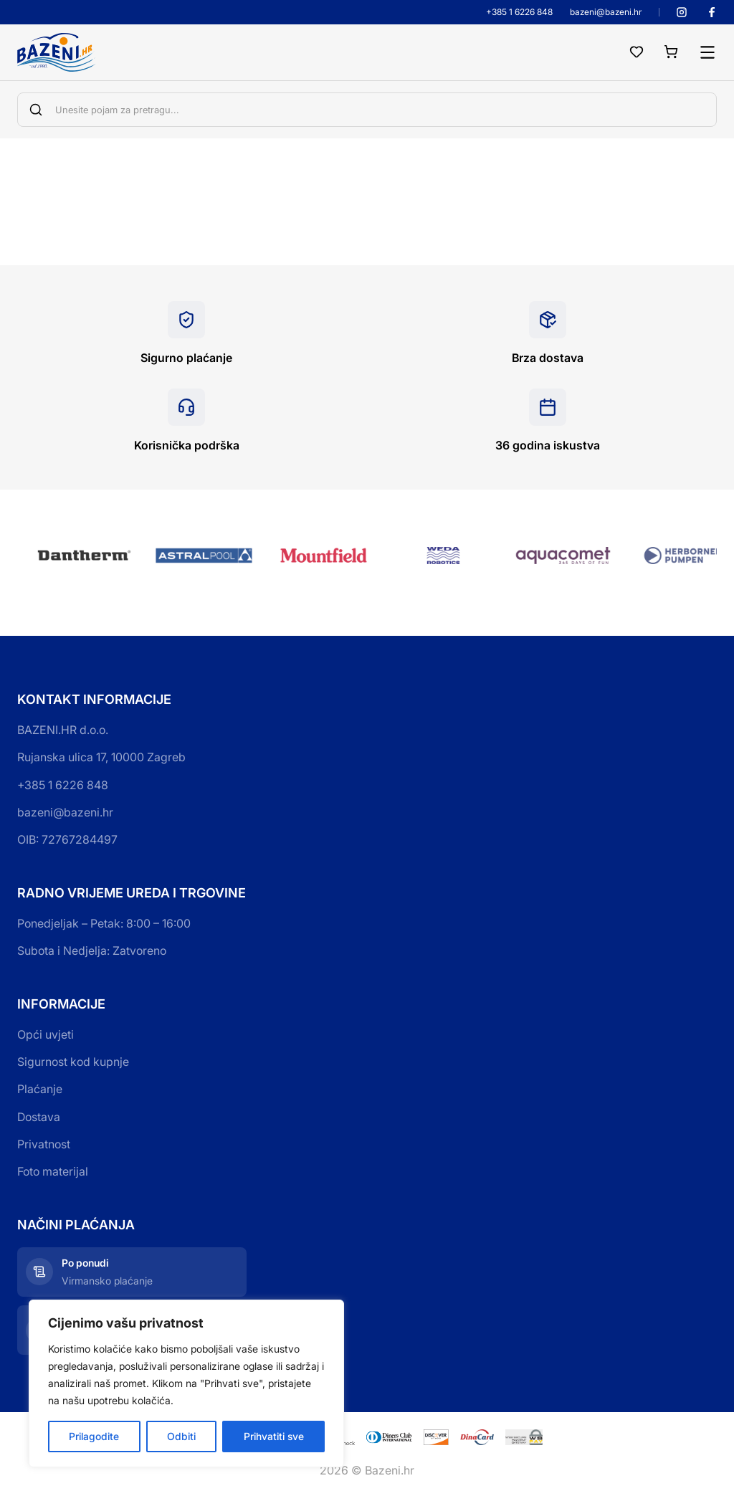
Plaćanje (39, 1089)
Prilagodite (94, 1436)
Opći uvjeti (45, 1034)
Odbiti (181, 1436)
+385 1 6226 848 (519, 12)
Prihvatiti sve (274, 1436)
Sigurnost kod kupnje (73, 1061)
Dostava (38, 1117)
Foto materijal (52, 1171)
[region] (186, 1383)
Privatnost (43, 1144)
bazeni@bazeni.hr (606, 12)
